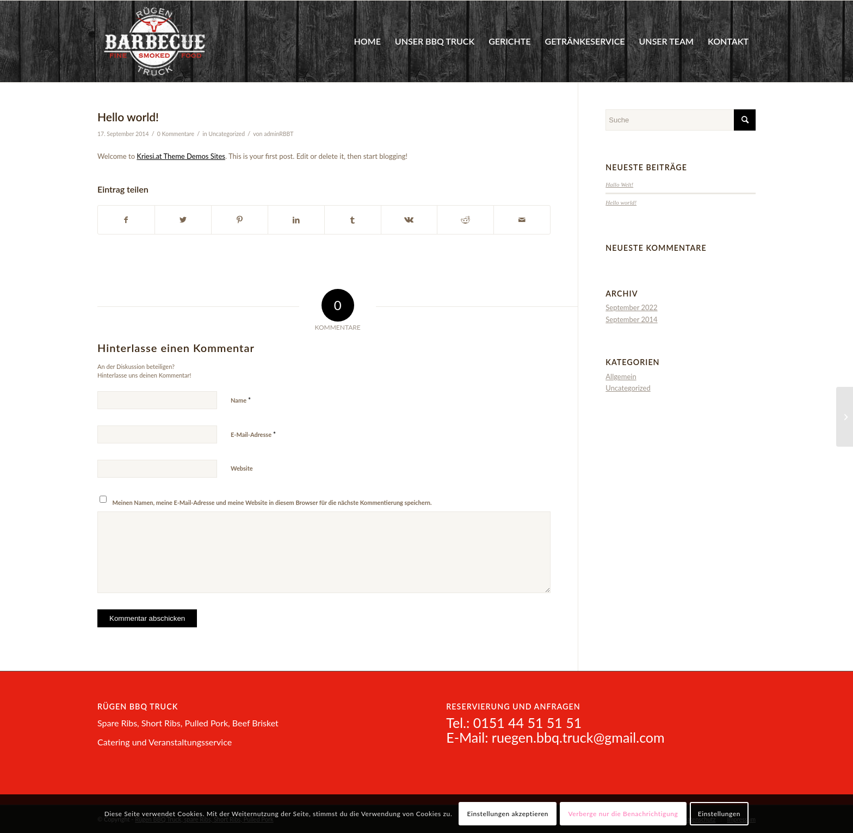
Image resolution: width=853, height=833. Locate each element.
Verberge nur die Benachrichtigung (623, 814)
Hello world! (620, 202)
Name (241, 400)
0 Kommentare (175, 134)
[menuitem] (367, 41)
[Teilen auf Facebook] (126, 220)
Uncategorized (226, 134)
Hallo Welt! (619, 184)
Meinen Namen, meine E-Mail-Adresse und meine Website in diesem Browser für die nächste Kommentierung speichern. (272, 502)
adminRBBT (278, 134)
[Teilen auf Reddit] (465, 220)
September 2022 (631, 307)
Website (242, 468)
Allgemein (620, 376)
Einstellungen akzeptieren (508, 814)
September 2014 (631, 319)
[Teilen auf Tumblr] (353, 220)
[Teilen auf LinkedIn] (296, 220)
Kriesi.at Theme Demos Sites (181, 156)
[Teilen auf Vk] (409, 220)
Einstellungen (719, 814)
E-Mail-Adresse (253, 434)
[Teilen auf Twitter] (183, 220)
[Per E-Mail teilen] (522, 220)
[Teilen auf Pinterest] (240, 220)
